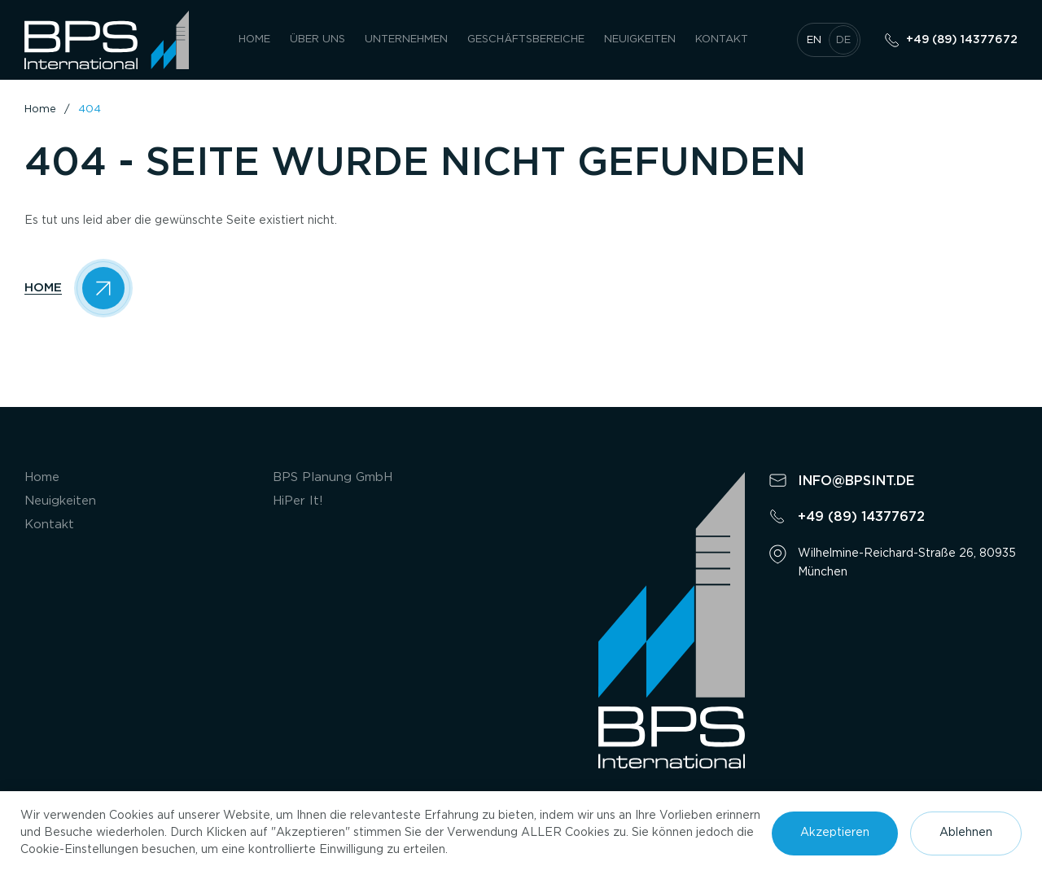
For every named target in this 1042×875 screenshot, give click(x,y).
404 (89, 109)
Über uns (317, 39)
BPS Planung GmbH (332, 477)
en (814, 40)
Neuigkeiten (640, 39)
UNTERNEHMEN (406, 39)
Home (254, 39)
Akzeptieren (834, 833)
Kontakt (721, 39)
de (843, 40)
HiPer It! (298, 501)
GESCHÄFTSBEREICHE (525, 39)
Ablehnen (965, 833)
